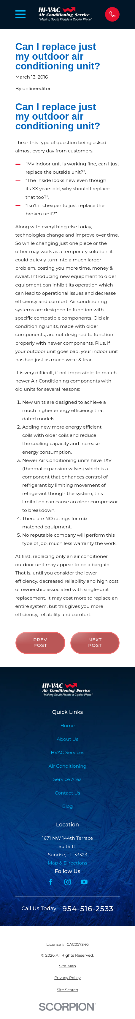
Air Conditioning (68, 766)
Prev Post (40, 642)
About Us (67, 739)
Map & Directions (67, 863)
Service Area (67, 779)
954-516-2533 (87, 908)
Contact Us (67, 793)
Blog (67, 806)
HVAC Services (67, 752)
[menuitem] (67, 966)
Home (67, 725)
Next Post (95, 642)
